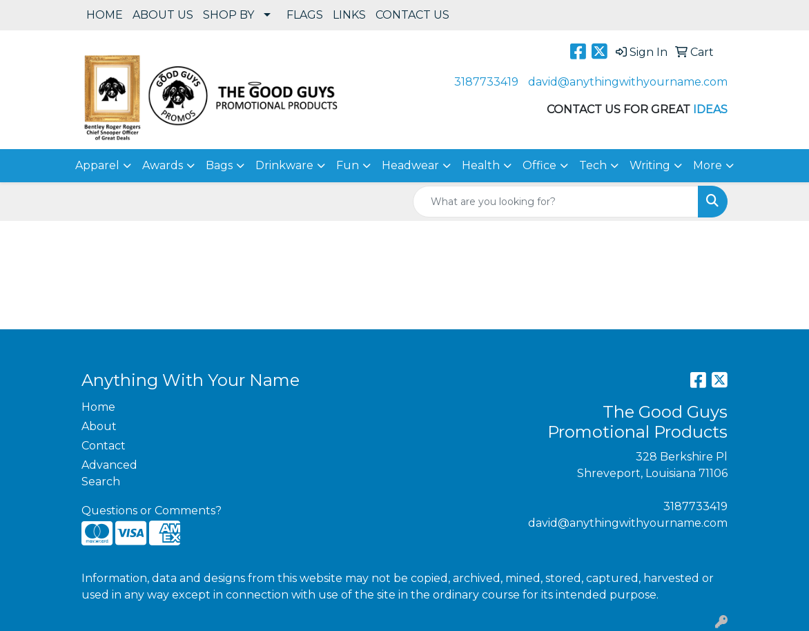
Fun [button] (347, 165)
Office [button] (539, 165)
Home (98, 407)
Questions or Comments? (151, 510)
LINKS (349, 14)
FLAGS (304, 14)
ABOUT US (163, 14)
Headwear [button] (410, 165)
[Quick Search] (556, 201)
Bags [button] (219, 165)
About (99, 426)
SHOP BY (228, 14)
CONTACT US (412, 14)
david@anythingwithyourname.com (628, 81)
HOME (104, 14)
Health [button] (481, 165)
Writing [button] (650, 165)
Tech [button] (593, 165)
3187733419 (486, 81)
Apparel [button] (97, 165)
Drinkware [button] (284, 165)
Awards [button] (162, 165)
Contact (103, 445)
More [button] (707, 165)
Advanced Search (109, 473)
